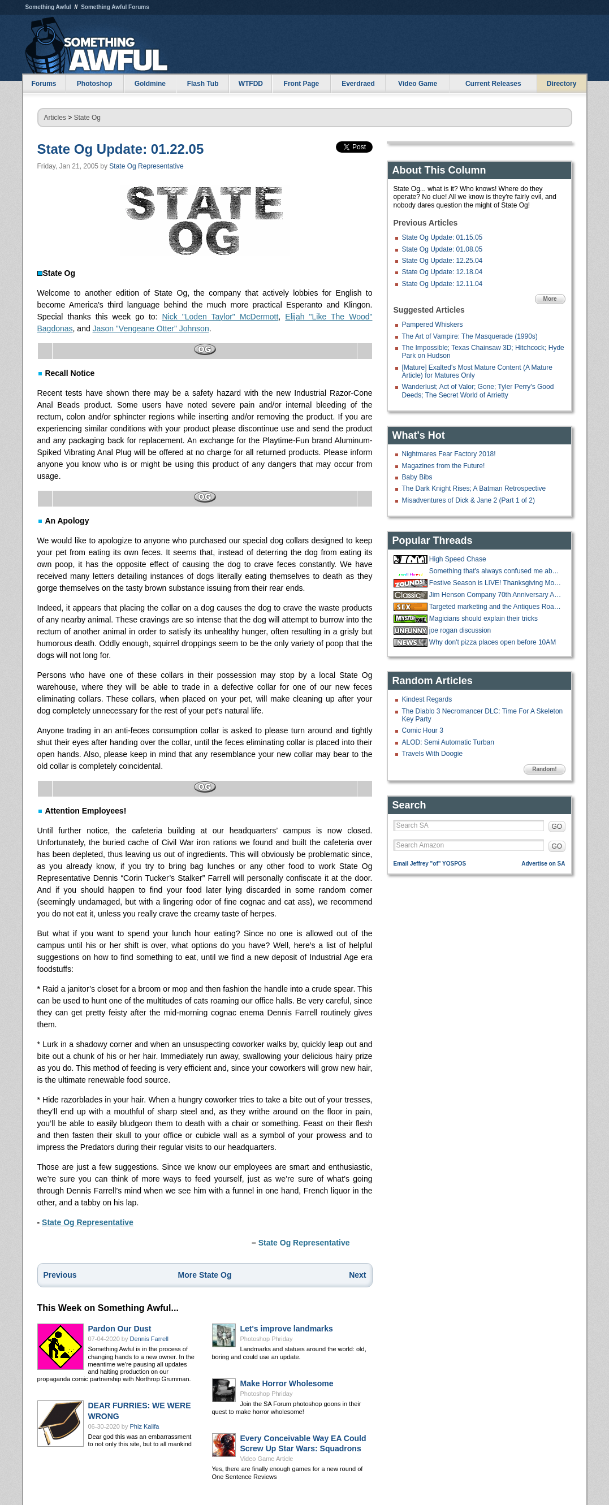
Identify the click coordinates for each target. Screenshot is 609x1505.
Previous (60, 1274)
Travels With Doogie (432, 754)
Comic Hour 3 (422, 730)
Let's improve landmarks (286, 1328)
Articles (55, 118)
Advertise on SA (543, 863)
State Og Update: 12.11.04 (442, 284)
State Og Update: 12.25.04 (442, 261)
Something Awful (48, 7)
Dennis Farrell (149, 1338)
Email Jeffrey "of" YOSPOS (430, 863)
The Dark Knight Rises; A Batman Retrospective (474, 488)
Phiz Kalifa (144, 1426)
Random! (544, 769)
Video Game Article (266, 1458)
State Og (87, 118)
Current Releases (493, 84)
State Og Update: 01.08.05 (442, 249)
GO (557, 827)
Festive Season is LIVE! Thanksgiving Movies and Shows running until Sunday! (496, 583)
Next (357, 1274)
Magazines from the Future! (443, 466)
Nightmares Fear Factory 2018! (449, 454)
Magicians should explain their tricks (483, 618)
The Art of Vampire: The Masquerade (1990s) (470, 336)
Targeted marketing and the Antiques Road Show (496, 607)
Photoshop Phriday (266, 1338)
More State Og (205, 1274)
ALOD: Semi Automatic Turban (448, 742)
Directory (562, 84)
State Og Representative (146, 166)
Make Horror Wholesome (287, 1383)
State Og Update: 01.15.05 (442, 237)
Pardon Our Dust (120, 1328)
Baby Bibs (417, 477)
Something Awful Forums (115, 7)
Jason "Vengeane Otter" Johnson (151, 328)
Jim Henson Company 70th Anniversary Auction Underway (496, 595)
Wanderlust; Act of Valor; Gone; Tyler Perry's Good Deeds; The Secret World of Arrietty (478, 391)
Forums (43, 84)
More (550, 299)
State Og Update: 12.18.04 (442, 272)
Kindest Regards (427, 699)
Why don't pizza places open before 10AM (492, 642)
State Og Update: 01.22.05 (120, 149)
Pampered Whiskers (432, 324)
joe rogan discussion (460, 630)
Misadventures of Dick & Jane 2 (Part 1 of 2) (468, 500)
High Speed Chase (457, 559)
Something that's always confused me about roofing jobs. (496, 571)
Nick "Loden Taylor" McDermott (220, 316)
